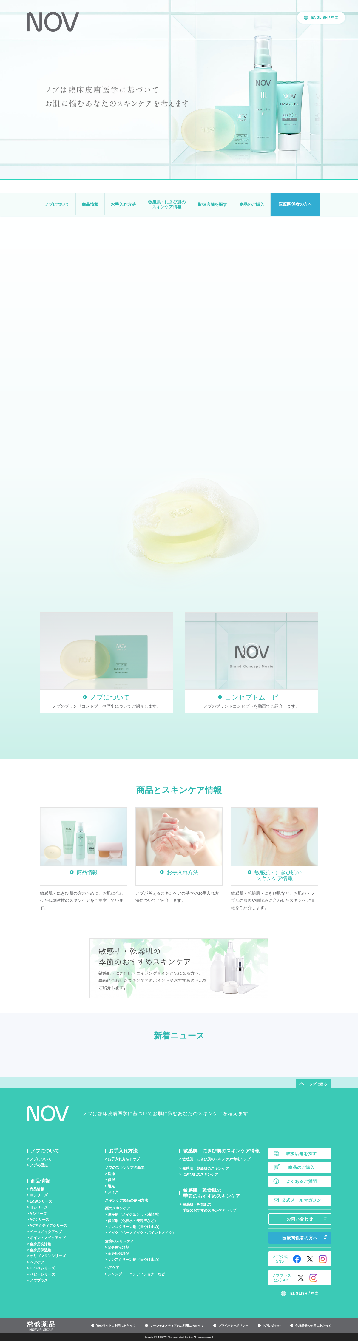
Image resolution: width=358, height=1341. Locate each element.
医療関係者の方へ (295, 204)
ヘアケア (37, 1262)
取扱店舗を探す (212, 204)
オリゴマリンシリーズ (48, 1256)
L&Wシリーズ (41, 1201)
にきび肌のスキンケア (200, 1174)
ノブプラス (39, 1280)
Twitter (310, 1259)
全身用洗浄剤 (40, 1244)
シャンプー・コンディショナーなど (136, 1274)
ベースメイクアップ (46, 1232)
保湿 (111, 1180)
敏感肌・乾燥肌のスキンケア (205, 1168)
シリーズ (39, 1195)
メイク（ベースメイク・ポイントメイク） (142, 1233)
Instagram (323, 1259)
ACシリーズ (39, 1219)
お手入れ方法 (123, 204)
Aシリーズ (38, 1214)
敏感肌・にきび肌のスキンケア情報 (167, 204)
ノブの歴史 (39, 1165)
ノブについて (57, 204)
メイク (113, 1192)
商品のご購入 (251, 204)
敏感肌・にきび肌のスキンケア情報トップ (216, 1159)
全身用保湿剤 (40, 1250)
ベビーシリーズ (42, 1274)
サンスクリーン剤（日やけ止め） (134, 1227)
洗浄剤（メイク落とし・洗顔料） (134, 1214)
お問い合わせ (300, 1219)
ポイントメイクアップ (48, 1238)
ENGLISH (319, 18)
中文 (334, 18)
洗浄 (111, 1174)
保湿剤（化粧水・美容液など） (133, 1221)
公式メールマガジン (301, 1200)
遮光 (111, 1186)
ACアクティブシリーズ (48, 1225)
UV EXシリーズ (42, 1268)
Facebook (297, 1259)
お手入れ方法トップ (124, 1159)
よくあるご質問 (301, 1181)
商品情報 (90, 204)
